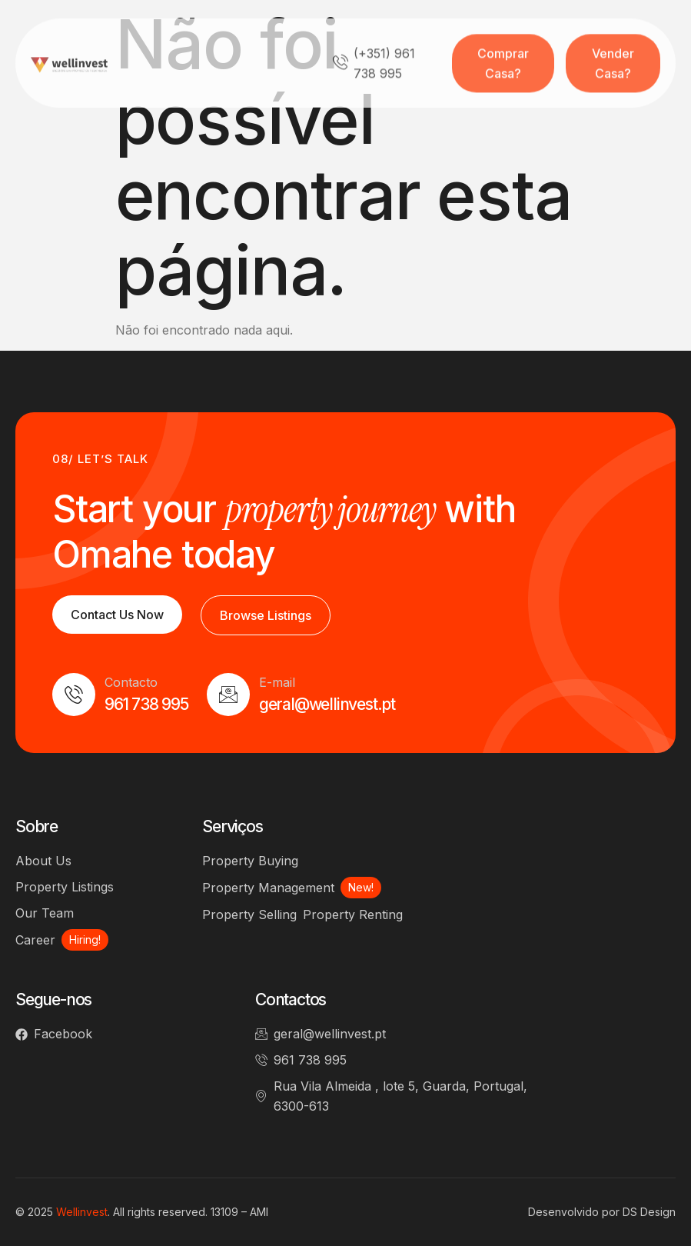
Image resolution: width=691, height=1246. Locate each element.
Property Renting (353, 914)
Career (35, 940)
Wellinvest (82, 1211)
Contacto (131, 682)
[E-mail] (228, 694)
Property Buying (250, 860)
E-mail (277, 682)
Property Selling (249, 914)
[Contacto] (73, 694)
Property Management (268, 887)
